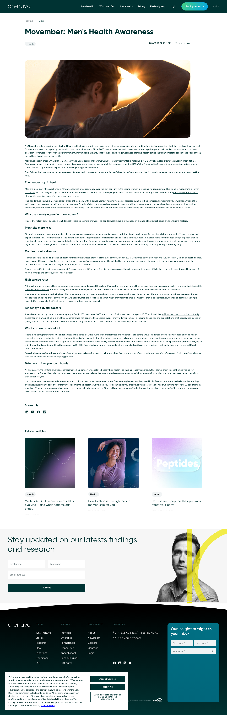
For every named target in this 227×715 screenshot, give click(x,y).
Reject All (108, 686)
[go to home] (19, 6)
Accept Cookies (107, 679)
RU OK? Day (81, 345)
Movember (37, 338)
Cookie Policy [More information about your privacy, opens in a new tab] (48, 705)
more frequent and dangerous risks (160, 234)
